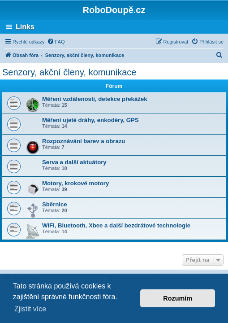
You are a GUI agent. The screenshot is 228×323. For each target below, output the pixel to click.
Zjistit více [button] (30, 309)
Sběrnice (54, 204)
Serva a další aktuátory (74, 162)
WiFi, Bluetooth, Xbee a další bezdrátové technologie (116, 225)
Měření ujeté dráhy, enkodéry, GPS (90, 120)
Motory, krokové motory (75, 183)
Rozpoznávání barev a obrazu (83, 141)
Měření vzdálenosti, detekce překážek (94, 99)
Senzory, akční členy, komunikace (69, 72)
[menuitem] (56, 41)
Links (25, 27)
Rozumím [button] (177, 298)
